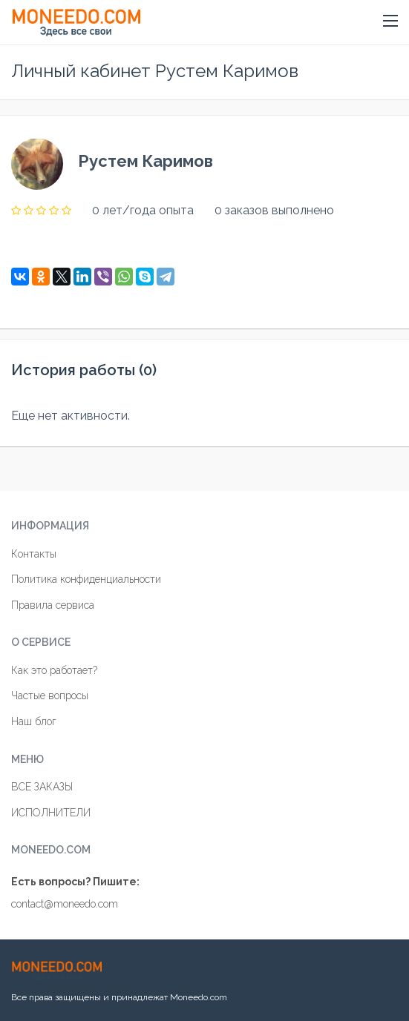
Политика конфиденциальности (86, 579)
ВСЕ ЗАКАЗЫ (42, 787)
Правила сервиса (52, 605)
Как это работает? (54, 670)
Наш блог (33, 721)
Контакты (33, 554)
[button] (390, 21)
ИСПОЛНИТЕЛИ (51, 813)
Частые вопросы (49, 695)
